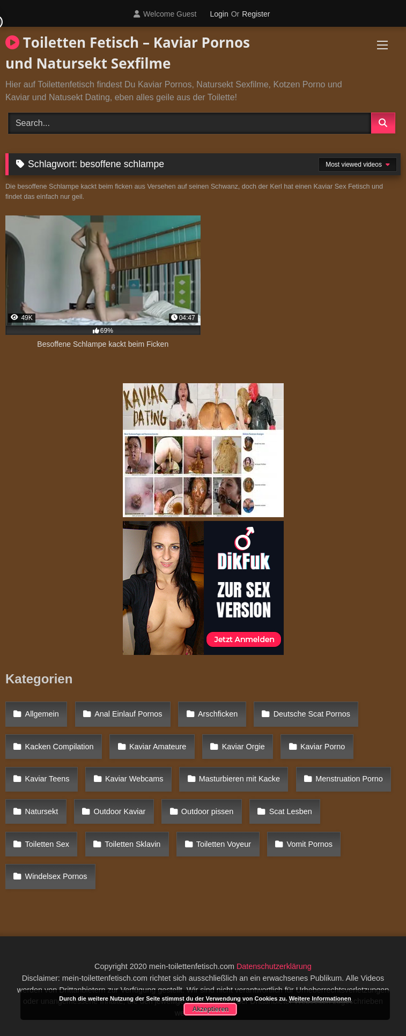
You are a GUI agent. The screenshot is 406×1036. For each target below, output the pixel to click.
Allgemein (42, 714)
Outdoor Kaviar (120, 811)
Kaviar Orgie (243, 746)
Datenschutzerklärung (274, 966)
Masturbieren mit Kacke (239, 778)
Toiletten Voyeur (223, 844)
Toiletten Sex (47, 844)
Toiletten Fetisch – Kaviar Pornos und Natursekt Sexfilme (127, 53)
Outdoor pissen (207, 811)
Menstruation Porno (349, 778)
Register (256, 14)
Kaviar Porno (322, 746)
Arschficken (218, 714)
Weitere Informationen (320, 998)
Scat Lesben (290, 811)
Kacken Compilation (59, 746)
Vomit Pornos (309, 844)
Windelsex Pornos (56, 876)
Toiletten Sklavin (132, 844)
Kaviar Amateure (157, 746)
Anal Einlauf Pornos (128, 714)
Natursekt (41, 811)
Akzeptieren (210, 1009)
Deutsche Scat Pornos (312, 714)
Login (219, 14)
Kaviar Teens (47, 778)
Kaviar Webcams (134, 778)
